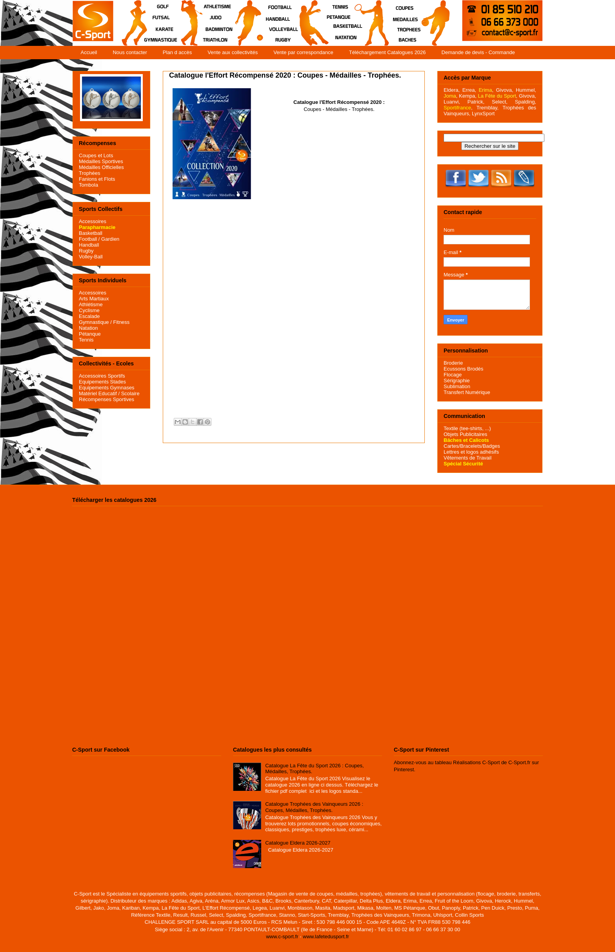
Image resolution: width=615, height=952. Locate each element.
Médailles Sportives (101, 161)
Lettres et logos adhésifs (471, 452)
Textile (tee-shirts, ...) (467, 428)
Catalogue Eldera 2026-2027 (297, 843)
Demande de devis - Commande (478, 52)
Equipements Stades (102, 382)
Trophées (89, 173)
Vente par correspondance (303, 52)
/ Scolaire (128, 393)
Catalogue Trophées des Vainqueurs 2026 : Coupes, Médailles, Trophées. (314, 807)
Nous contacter (130, 52)
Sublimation (457, 386)
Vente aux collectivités (232, 52)
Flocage (453, 375)
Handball (89, 245)
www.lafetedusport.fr (326, 936)
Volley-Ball (91, 257)
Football (88, 239)
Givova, (504, 90)
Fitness (121, 322)
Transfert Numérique (467, 392)
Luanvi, (452, 102)
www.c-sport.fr (282, 936)
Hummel (525, 90)
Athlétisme (91, 304)
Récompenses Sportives (106, 399)
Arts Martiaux (94, 299)
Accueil (89, 52)
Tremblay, (488, 108)
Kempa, (468, 96)
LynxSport (482, 113)
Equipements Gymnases (107, 388)
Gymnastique (94, 322)
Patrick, (476, 102)
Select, (500, 102)
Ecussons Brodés (463, 369)
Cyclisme (89, 310)
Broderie (453, 363)
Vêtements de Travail (467, 458)
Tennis (86, 340)
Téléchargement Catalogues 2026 (387, 52)
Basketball (90, 233)
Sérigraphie (457, 380)
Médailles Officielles (101, 167)
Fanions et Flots (97, 179)
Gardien (110, 239)
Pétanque (90, 334)
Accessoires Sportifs (102, 376)
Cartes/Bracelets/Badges (472, 446)
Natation (88, 328)
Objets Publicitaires (465, 434)
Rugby (86, 251)
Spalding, (525, 102)
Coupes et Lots (96, 155)
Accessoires (92, 221)
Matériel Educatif (98, 393)
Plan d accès (177, 52)
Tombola (88, 185)
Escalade (89, 316)
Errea (468, 90)
